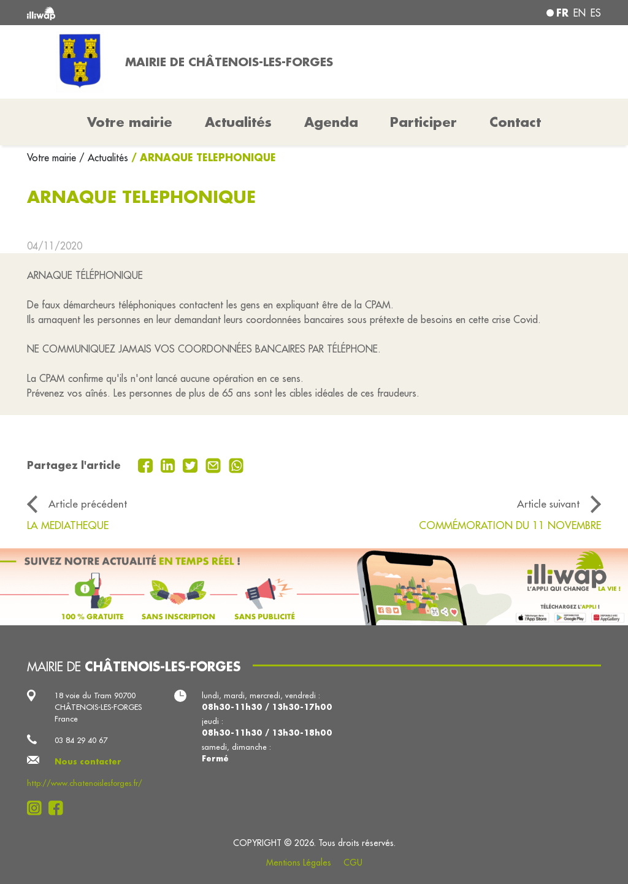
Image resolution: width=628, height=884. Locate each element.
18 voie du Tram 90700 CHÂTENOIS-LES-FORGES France (98, 706)
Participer (423, 122)
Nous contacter (88, 761)
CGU (352, 862)
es (596, 13)
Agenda (331, 122)
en (579, 13)
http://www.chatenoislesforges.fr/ (84, 783)
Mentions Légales (298, 862)
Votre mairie (53, 157)
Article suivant (548, 503)
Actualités (238, 122)
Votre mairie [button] (129, 122)
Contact (515, 122)
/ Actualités (103, 157)
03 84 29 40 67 (81, 740)
